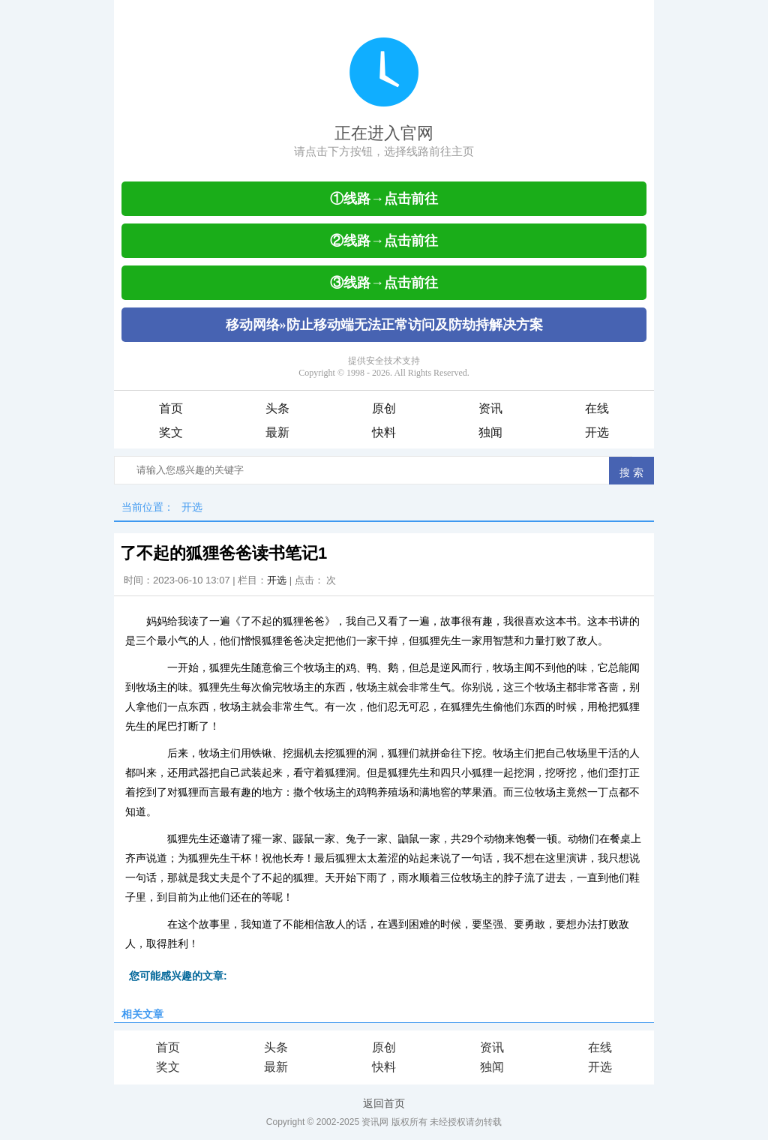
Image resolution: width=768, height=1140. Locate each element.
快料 (384, 432)
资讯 (490, 408)
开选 (597, 432)
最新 (278, 432)
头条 (278, 408)
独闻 (490, 432)
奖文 (171, 432)
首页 (171, 408)
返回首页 (384, 1103)
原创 (384, 408)
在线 (597, 408)
